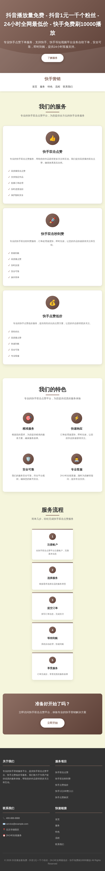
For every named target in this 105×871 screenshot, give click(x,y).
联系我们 (68, 86)
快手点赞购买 (61, 797)
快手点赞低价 (61, 785)
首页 (34, 86)
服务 (42, 86)
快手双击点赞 (61, 772)
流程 (57, 86)
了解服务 (52, 58)
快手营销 (52, 79)
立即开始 (52, 722)
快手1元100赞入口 (64, 791)
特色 (50, 86)
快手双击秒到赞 (63, 779)
